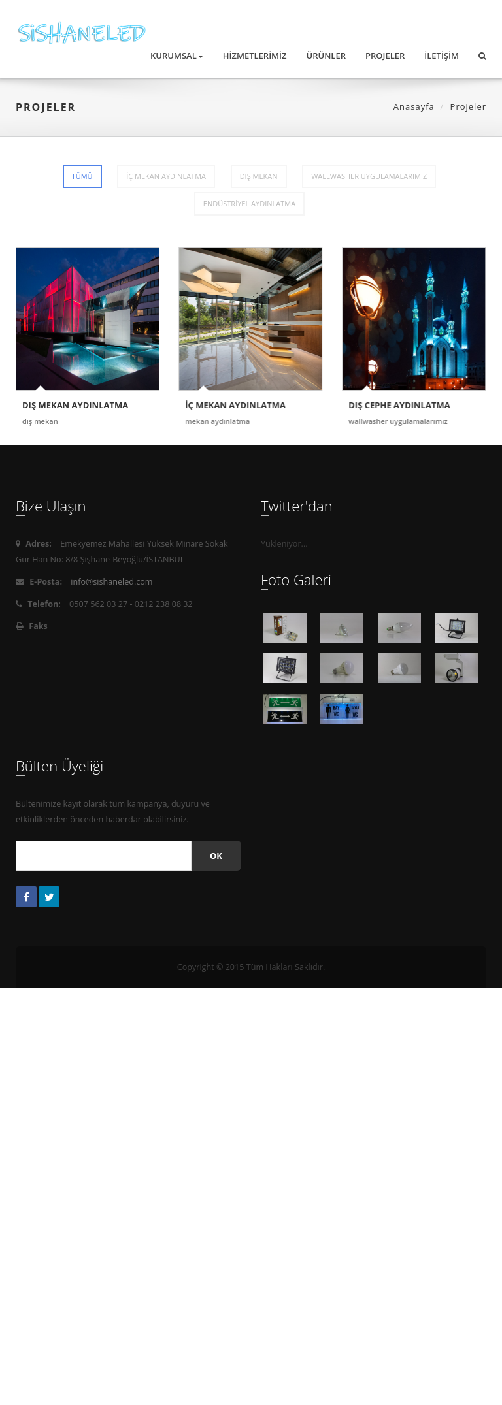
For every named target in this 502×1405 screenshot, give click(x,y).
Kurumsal (176, 55)
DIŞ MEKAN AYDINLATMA (75, 405)
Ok (216, 856)
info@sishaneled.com (111, 581)
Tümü (82, 176)
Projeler (385, 55)
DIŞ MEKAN (259, 176)
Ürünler (326, 55)
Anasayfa (414, 106)
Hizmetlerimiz (255, 55)
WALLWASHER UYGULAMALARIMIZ (369, 176)
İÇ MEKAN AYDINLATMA (166, 176)
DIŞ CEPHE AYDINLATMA (399, 405)
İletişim (441, 55)
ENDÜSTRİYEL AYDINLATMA (249, 203)
